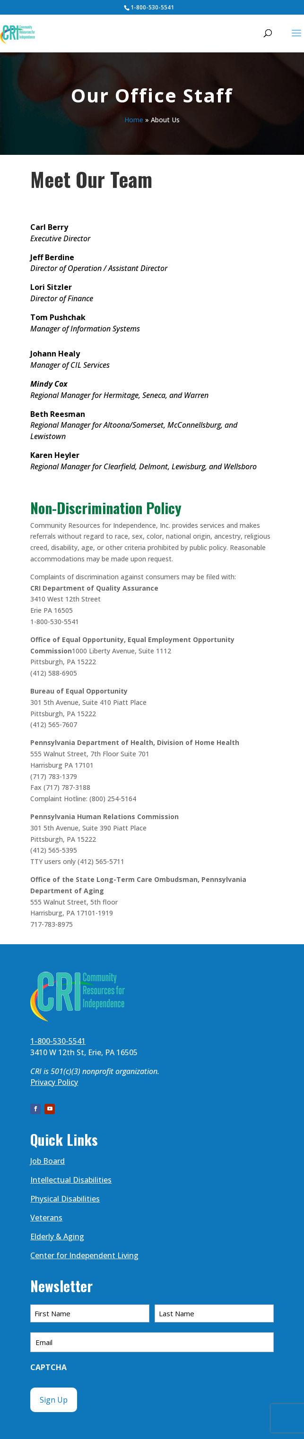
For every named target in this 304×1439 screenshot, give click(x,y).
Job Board (47, 1161)
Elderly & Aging (57, 1236)
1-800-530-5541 (152, 7)
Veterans (46, 1217)
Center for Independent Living (84, 1255)
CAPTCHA (48, 1367)
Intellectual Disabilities (71, 1180)
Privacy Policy (54, 1082)
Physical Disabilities (65, 1199)
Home (133, 119)
